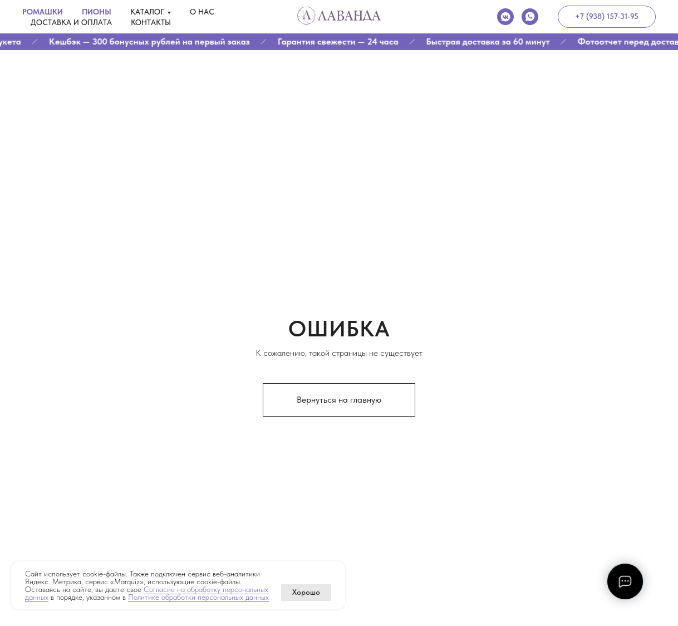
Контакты (151, 22)
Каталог (147, 11)
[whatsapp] (530, 16)
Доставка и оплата (71, 22)
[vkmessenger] (505, 16)
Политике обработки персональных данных (198, 597)
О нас (202, 11)
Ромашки (42, 11)
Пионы (96, 11)
